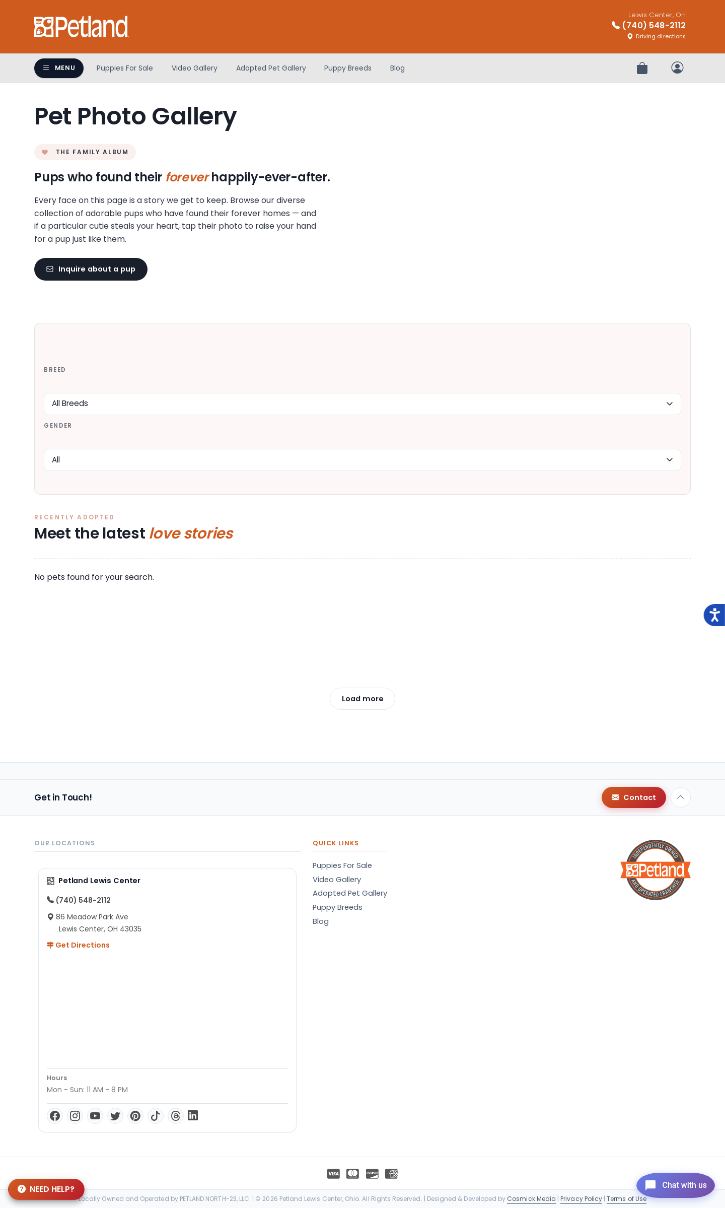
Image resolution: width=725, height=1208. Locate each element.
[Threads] (176, 1116)
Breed (55, 370)
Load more (363, 699)
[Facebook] (55, 1116)
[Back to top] (681, 797)
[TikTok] (156, 1116)
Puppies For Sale (125, 68)
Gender (58, 426)
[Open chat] (671, 1185)
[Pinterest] (135, 1116)
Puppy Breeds (348, 68)
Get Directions (78, 945)
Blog (397, 68)
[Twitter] (115, 1116)
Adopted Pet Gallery (271, 68)
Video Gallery (195, 68)
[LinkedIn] (193, 1116)
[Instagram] (75, 1116)
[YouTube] (95, 1116)
